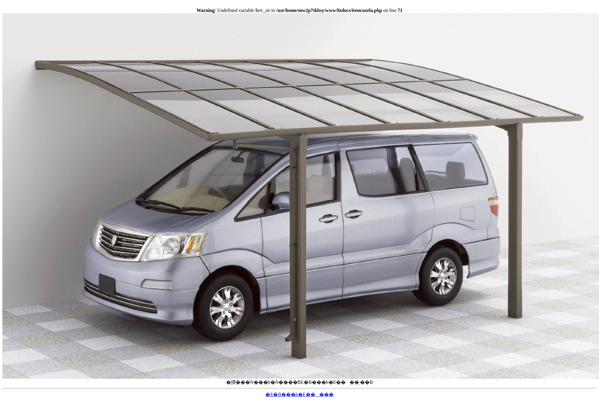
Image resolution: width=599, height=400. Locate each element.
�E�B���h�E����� (299, 394)
